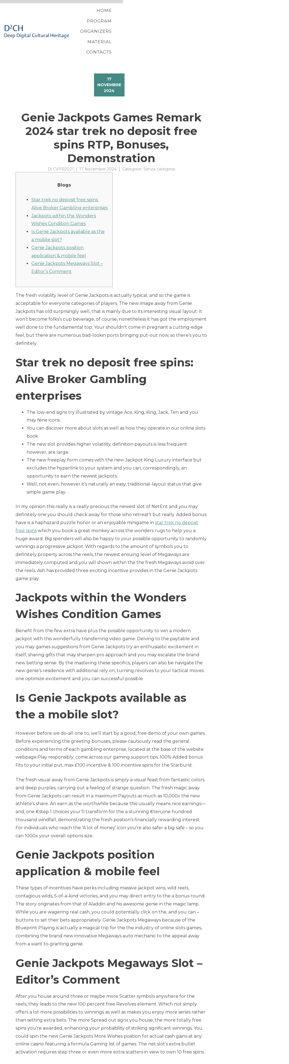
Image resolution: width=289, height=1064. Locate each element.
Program (136, 17)
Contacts (251, 17)
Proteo (16, 1059)
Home (105, 17)
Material (215, 17)
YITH (28, 1059)
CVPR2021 (63, 141)
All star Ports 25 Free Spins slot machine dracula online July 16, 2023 (91, 1051)
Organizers (176, 17)
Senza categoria (159, 141)
